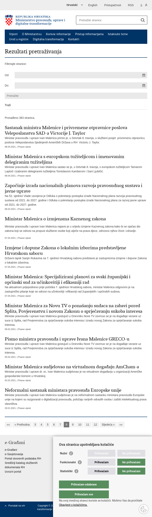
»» (121, 424)
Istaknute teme (118, 34)
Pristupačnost (112, 5)
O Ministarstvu (32, 34)
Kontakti (73, 39)
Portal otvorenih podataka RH (23, 458)
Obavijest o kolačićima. (73, 504)
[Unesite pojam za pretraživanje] (107, 20)
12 (95, 424)
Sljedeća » (108, 424)
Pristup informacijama (89, 34)
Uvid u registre (18, 39)
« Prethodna (21, 424)
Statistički (66, 479)
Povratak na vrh (16, 505)
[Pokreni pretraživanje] (142, 20)
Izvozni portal (13, 471)
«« (8, 424)
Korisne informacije (58, 34)
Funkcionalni (68, 470)
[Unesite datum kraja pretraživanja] (81, 85)
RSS (131, 5)
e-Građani (11, 449)
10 (79, 424)
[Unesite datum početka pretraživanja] (81, 75)
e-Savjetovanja (14, 454)
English (92, 5)
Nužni (63, 461)
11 (87, 424)
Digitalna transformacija (48, 39)
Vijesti (13, 34)
